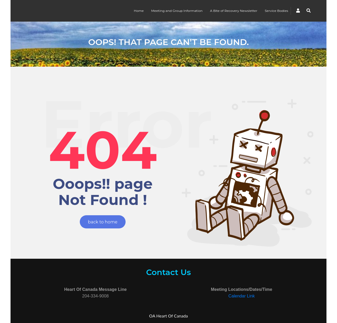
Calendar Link (241, 296)
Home (139, 11)
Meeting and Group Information (176, 11)
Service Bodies (276, 11)
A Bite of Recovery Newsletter (233, 11)
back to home (102, 221)
